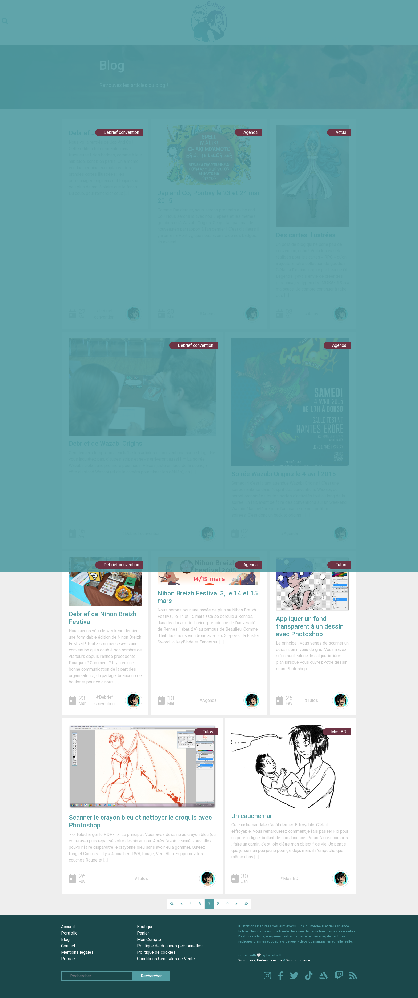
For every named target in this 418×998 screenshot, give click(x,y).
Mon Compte (149, 939)
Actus (341, 132)
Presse (68, 958)
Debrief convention (121, 132)
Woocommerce (298, 960)
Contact (68, 945)
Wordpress (246, 960)
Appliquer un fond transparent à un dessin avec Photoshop (310, 626)
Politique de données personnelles (170, 945)
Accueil (68, 926)
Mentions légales (77, 952)
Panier (143, 933)
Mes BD (338, 731)
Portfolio (69, 933)
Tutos (341, 564)
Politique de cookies (156, 952)
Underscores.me (269, 960)
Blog (65, 939)
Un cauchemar (251, 816)
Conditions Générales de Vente (166, 958)
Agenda (250, 132)
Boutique (145, 926)
